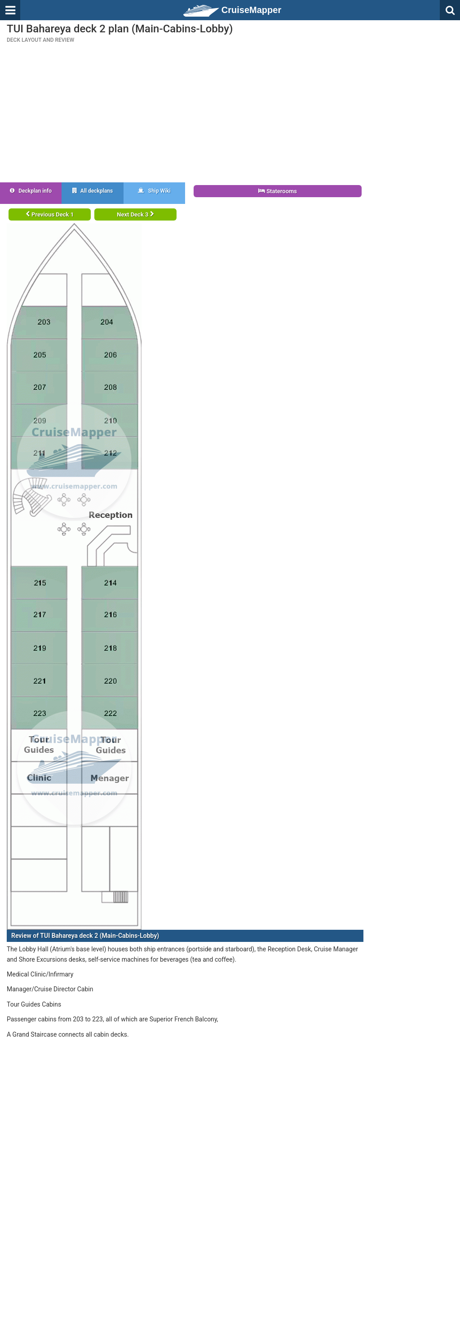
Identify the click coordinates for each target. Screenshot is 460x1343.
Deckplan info (31, 191)
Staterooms (277, 191)
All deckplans (92, 191)
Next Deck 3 (135, 214)
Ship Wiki (154, 191)
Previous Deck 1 (50, 214)
